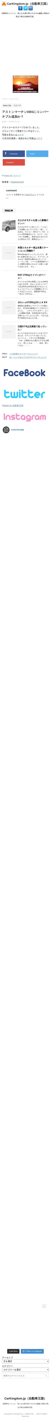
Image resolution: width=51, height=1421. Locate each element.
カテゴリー (7, 1366)
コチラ (20, 135)
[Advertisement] (25, 46)
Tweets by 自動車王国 (12, 405)
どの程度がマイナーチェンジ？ (24, 354)
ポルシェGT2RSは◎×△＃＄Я (32, 302)
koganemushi (17, 182)
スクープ (17, 176)
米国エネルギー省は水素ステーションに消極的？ (33, 249)
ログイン (31, 194)
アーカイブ (7, 1357)
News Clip (8, 176)
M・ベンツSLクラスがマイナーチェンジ (28, 357)
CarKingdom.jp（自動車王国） (25, 3)
